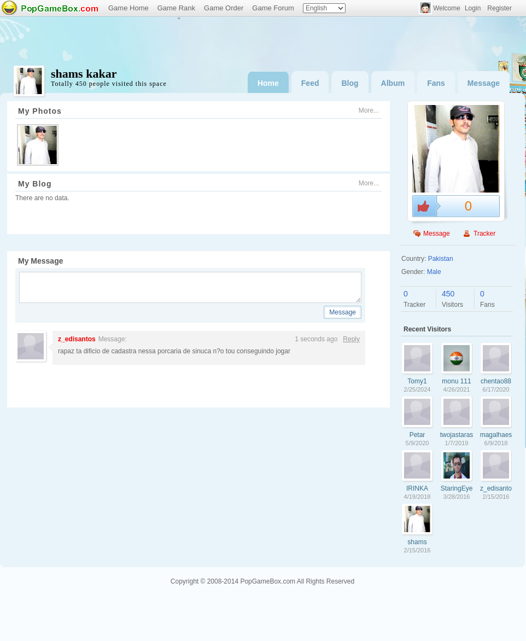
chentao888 (496, 381)
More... (369, 110)
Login (473, 8)
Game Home (128, 8)
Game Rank (176, 8)
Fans (436, 83)
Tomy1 (416, 381)
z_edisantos (77, 339)
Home (268, 83)
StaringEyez (457, 488)
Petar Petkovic (417, 435)
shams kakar (416, 542)
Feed (310, 83)
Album (393, 83)
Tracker (484, 233)
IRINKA (417, 488)
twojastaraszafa (457, 435)
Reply (351, 339)
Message (483, 83)
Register (499, 8)
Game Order (223, 8)
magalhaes (496, 435)
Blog (349, 83)
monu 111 (456, 381)
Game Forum (273, 8)
